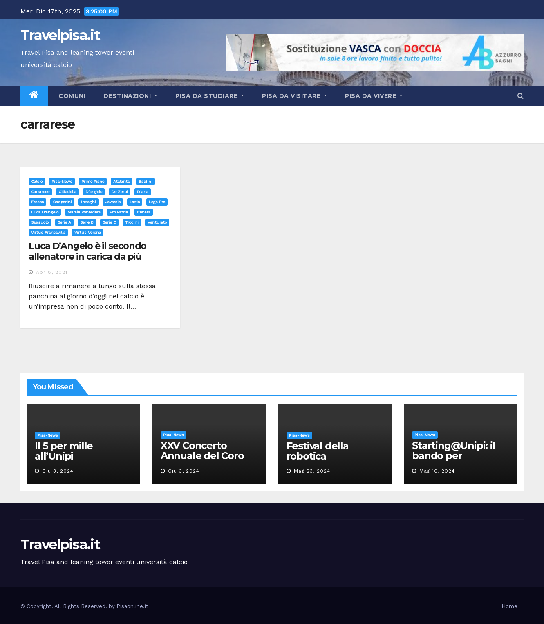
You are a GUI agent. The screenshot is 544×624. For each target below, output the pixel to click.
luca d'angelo (44, 212)
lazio (135, 202)
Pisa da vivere (374, 96)
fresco (37, 202)
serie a (64, 222)
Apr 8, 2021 (51, 272)
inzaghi (88, 202)
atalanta (121, 181)
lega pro (157, 202)
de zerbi (119, 191)
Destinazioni (130, 96)
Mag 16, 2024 (437, 471)
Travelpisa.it (60, 35)
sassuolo (40, 222)
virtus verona (87, 232)
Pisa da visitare (294, 96)
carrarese (40, 191)
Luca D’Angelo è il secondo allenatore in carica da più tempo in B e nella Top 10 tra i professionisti (93, 262)
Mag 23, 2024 (312, 471)
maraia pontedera (84, 212)
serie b (87, 222)
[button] (520, 96)
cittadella (67, 191)
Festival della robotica (318, 451)
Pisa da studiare (209, 96)
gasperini (62, 202)
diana (142, 191)
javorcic (113, 202)
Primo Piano (92, 181)
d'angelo (93, 191)
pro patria (119, 212)
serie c (109, 222)
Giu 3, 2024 (58, 471)
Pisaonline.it (132, 606)
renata (143, 212)
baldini (145, 181)
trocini (132, 222)
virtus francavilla (48, 232)
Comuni (71, 96)
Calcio (37, 181)
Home (509, 606)
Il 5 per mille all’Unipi (64, 451)
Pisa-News (61, 181)
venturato (157, 222)
